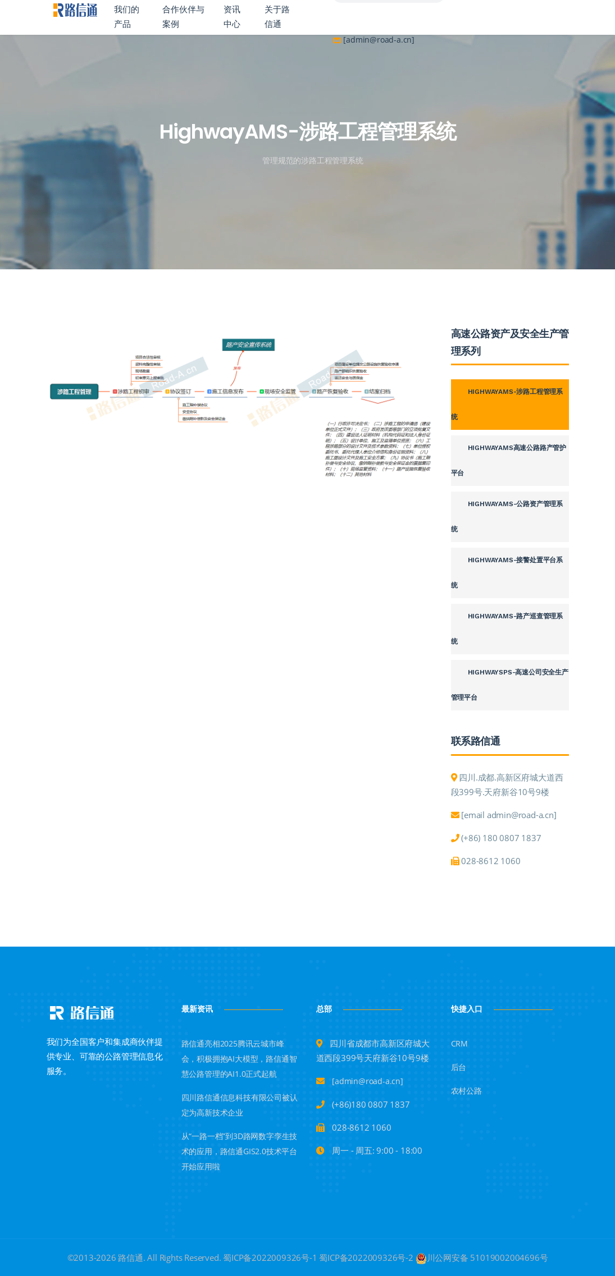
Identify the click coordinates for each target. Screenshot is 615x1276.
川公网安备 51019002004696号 (482, 1257)
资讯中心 (232, 16)
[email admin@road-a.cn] (508, 814)
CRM (459, 1043)
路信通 (129, 1257)
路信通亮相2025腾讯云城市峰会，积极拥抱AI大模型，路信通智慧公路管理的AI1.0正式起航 (239, 1058)
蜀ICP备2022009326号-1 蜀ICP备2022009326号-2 (318, 1257)
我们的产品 (126, 16)
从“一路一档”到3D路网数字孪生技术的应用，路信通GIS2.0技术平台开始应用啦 (239, 1151)
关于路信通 (277, 16)
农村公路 (466, 1090)
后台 (459, 1067)
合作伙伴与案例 (183, 16)
